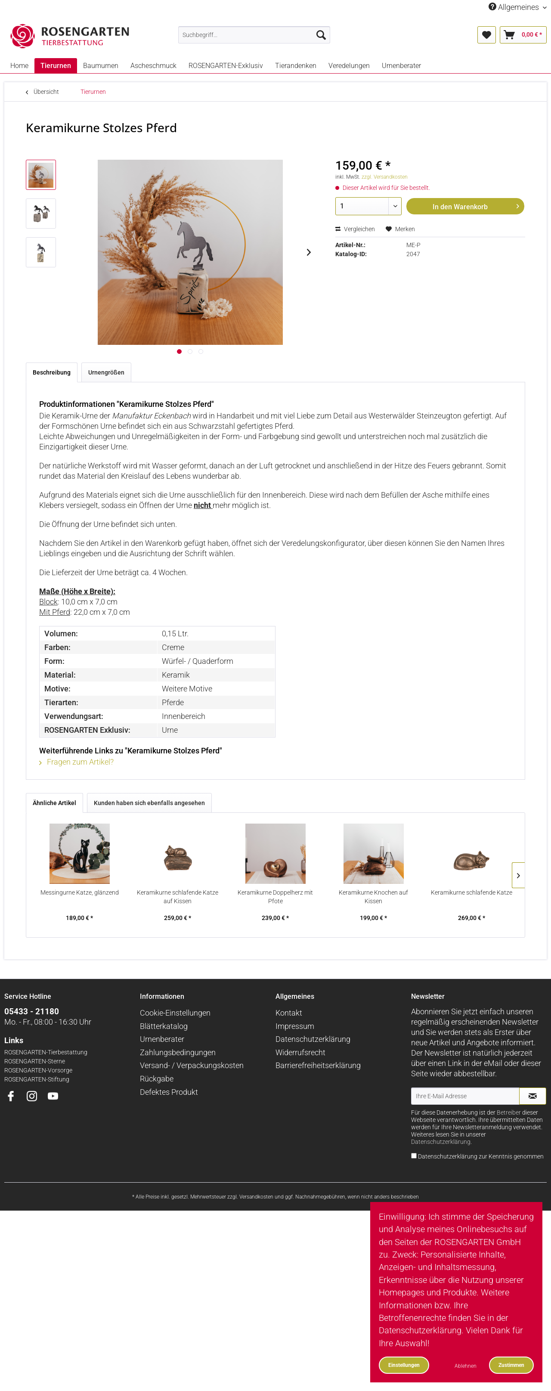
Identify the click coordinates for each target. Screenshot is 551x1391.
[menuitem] (254, 34)
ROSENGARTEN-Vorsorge (38, 1070)
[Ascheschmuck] (153, 65)
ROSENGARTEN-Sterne (34, 1061)
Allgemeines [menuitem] (515, 7)
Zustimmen (511, 1365)
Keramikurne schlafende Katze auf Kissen (177, 897)
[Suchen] (321, 34)
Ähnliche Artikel (54, 802)
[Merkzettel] (486, 34)
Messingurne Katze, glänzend (79, 892)
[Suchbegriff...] (254, 34)
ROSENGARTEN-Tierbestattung (45, 1052)
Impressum (295, 1026)
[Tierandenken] (295, 65)
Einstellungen (404, 1365)
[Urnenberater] (401, 65)
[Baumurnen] (100, 65)
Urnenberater (162, 1039)
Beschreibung (52, 372)
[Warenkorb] (523, 34)
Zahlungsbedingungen (178, 1052)
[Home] (19, 65)
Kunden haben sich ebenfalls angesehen (149, 802)
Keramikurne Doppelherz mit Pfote (275, 897)
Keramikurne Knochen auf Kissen (373, 897)
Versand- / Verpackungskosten (192, 1065)
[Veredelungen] (349, 65)
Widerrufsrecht (300, 1052)
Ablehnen (466, 1366)
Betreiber (509, 1112)
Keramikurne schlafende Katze (471, 892)
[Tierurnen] (55, 65)
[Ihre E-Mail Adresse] (465, 1096)
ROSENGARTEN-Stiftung (36, 1079)
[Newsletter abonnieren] (532, 1096)
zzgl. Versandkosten (385, 177)
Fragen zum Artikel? (76, 761)
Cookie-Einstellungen (175, 1012)
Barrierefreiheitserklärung (318, 1065)
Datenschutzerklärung (313, 1039)
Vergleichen (355, 229)
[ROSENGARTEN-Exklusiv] (226, 65)
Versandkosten (256, 1197)
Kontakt (289, 1012)
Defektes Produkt (169, 1092)
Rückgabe (156, 1078)
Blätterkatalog (164, 1026)
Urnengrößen (106, 372)
